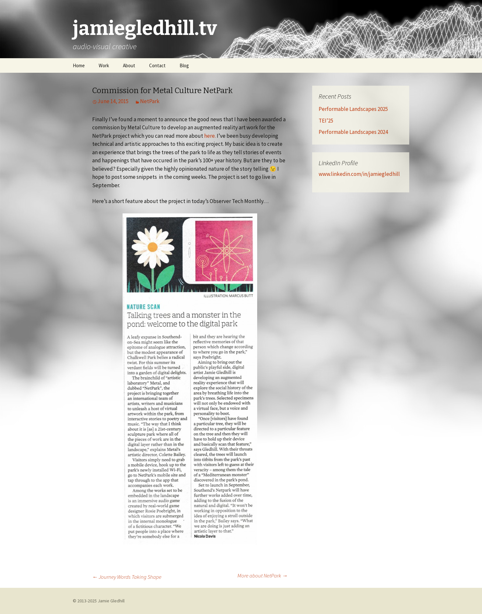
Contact (157, 65)
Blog (184, 65)
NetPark (149, 101)
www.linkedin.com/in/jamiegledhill (359, 174)
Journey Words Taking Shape (126, 576)
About (129, 65)
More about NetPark (262, 575)
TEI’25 (326, 120)
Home (79, 65)
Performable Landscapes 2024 (353, 131)
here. (210, 135)
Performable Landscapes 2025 (353, 109)
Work (104, 65)
